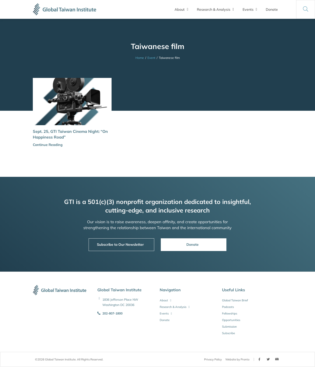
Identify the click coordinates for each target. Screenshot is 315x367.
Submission (229, 326)
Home (139, 58)
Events (250, 9)
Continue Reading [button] (48, 144)
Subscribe (228, 333)
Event (151, 58)
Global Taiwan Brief (235, 300)
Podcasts (228, 307)
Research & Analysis (215, 9)
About (181, 9)
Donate (272, 9)
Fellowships (229, 313)
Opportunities (231, 320)
